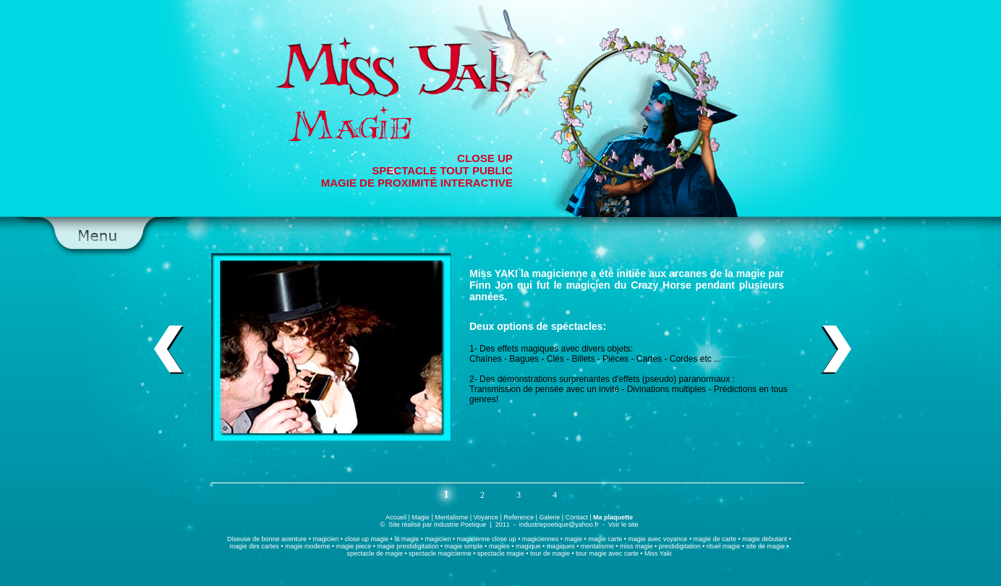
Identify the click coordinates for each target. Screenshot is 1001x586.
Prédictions (735, 389)
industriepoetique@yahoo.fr (559, 524)
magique (528, 546)
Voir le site (623, 524)
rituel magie (722, 546)
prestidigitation (680, 546)
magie (750, 273)
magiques (539, 349)
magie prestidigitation (407, 546)
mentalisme (597, 546)
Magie (421, 517)
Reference (518, 517)
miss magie (636, 546)
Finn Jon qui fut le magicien (539, 285)
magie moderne (308, 546)
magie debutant (764, 539)
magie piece (354, 546)
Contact (577, 517)
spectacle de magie (374, 553)
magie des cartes (254, 546)
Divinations (648, 389)
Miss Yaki (658, 553)
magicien (325, 539)
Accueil (396, 517)
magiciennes (540, 539)
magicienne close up (486, 539)
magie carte (605, 539)
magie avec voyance (657, 539)
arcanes (688, 273)
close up (356, 539)
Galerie (549, 517)
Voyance (486, 517)
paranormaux (704, 379)
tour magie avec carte (607, 553)
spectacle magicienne (440, 553)
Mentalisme (451, 517)
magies (499, 546)
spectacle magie (500, 553)
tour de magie (550, 553)
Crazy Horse (661, 285)
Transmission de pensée (516, 389)
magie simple (464, 546)
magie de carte (715, 539)
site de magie (765, 546)
